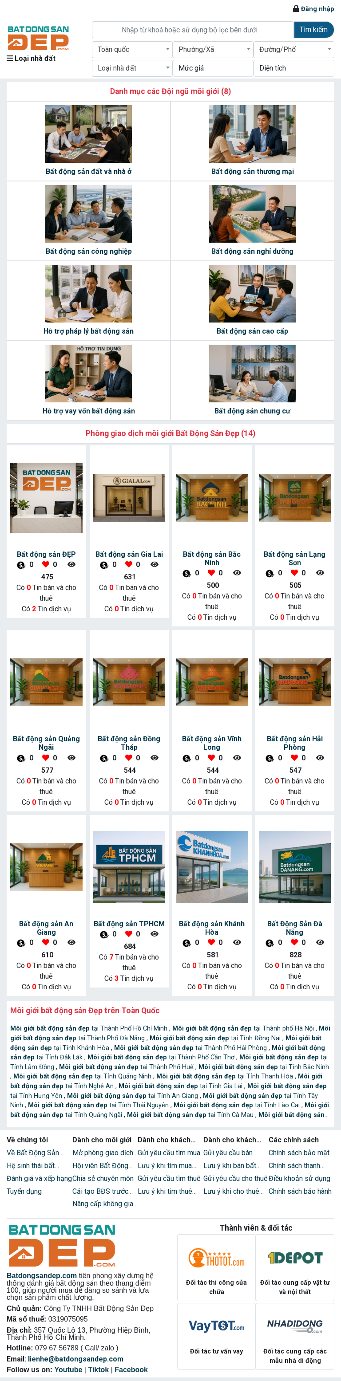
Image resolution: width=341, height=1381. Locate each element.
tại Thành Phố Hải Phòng (191, 1048)
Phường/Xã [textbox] (196, 49)
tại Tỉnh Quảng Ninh (83, 1076)
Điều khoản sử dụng (299, 1178)
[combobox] (132, 49)
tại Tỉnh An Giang (133, 1096)
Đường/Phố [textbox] (277, 49)
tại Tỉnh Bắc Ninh (263, 1067)
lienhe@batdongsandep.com (75, 1359)
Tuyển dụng (24, 1191)
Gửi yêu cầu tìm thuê (169, 1178)
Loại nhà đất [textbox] (117, 68)
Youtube (69, 1369)
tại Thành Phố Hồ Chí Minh (89, 1028)
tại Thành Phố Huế (127, 1067)
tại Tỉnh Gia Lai (181, 1086)
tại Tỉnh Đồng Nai (216, 1038)
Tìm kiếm (314, 29)
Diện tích (272, 68)
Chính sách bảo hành (300, 1191)
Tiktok (98, 1369)
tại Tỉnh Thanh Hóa (225, 1076)
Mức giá (191, 68)
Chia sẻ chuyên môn (103, 1178)
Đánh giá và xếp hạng (39, 1178)
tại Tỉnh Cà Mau (191, 1115)
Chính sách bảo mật (299, 1153)
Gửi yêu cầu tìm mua (169, 1153)
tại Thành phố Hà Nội (244, 1028)
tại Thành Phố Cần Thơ (161, 1057)
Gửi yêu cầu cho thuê (235, 1178)
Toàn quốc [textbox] (113, 49)
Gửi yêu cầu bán (228, 1153)
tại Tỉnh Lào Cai (237, 1105)
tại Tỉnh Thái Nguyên (99, 1105)
